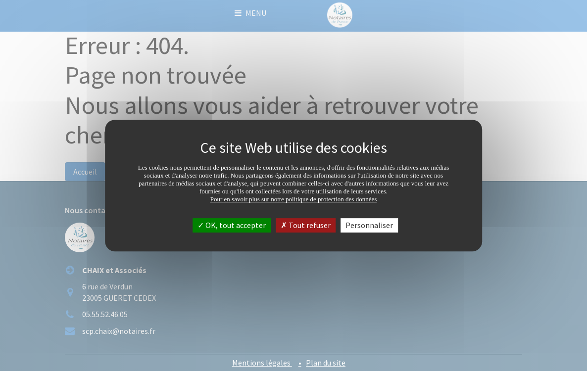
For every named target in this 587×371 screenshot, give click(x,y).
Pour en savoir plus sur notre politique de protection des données (293, 199)
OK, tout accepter (231, 225)
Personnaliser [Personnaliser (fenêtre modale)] (369, 225)
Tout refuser (306, 225)
